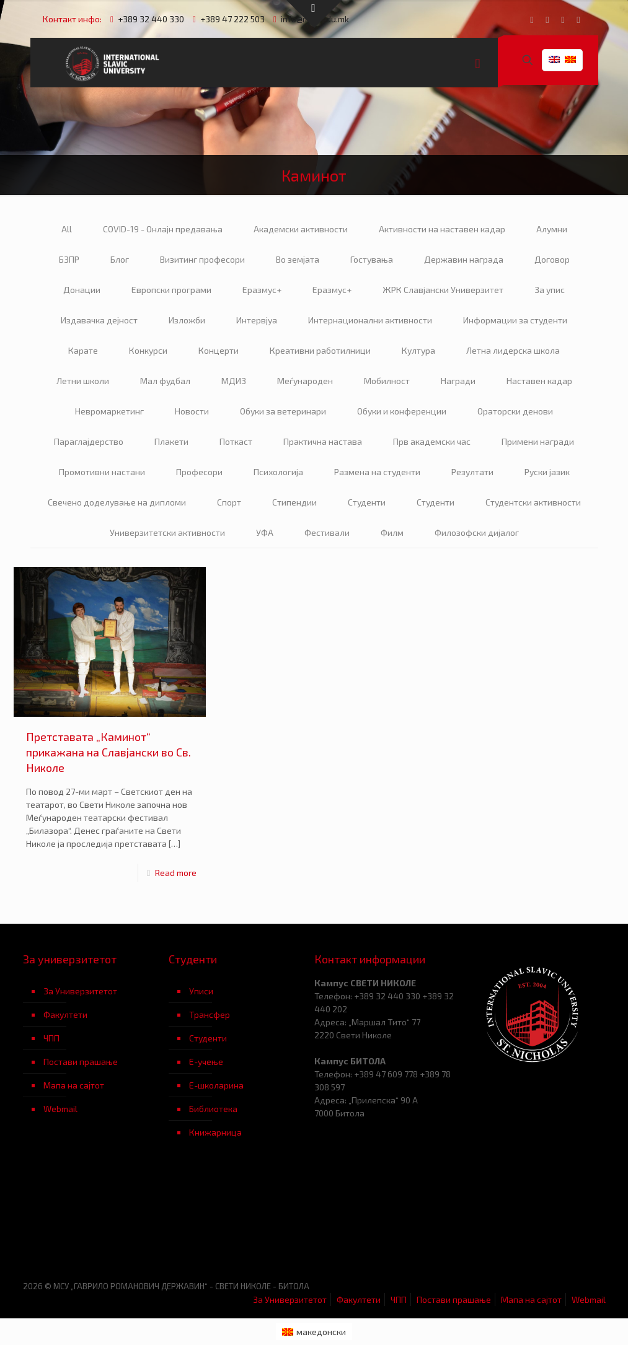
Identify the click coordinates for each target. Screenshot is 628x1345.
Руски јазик (547, 472)
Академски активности (301, 229)
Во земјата (297, 259)
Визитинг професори (202, 259)
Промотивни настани (102, 472)
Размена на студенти (377, 472)
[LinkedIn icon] (563, 19)
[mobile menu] (478, 62)
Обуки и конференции (401, 411)
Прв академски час (432, 441)
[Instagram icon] (578, 19)
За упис (549, 289)
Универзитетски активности (167, 532)
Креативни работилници (320, 350)
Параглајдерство (88, 441)
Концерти (218, 350)
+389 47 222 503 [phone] (232, 19)
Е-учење (206, 1061)
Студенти (367, 502)
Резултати (472, 472)
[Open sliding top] (314, 14)
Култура (418, 350)
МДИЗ (233, 380)
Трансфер (209, 1014)
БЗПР (69, 259)
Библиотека (213, 1108)
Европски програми (171, 289)
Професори (199, 472)
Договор (552, 259)
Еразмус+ (261, 289)
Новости (192, 411)
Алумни (551, 229)
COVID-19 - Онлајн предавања (163, 229)
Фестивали (327, 532)
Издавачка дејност (99, 320)
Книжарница (215, 1132)
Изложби (187, 320)
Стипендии (294, 502)
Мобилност (387, 380)
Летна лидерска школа (513, 350)
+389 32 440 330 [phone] (151, 19)
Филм (392, 532)
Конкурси (148, 350)
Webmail (60, 1108)
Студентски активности (533, 502)
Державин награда (463, 259)
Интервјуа (256, 320)
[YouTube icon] (547, 19)
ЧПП (51, 1038)
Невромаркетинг (109, 411)
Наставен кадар (539, 380)
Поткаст (235, 441)
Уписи (201, 991)
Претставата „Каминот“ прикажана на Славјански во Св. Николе (108, 752)
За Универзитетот (80, 991)
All (66, 229)
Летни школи (82, 380)
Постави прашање (80, 1061)
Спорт (229, 502)
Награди (458, 380)
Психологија (278, 472)
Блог (119, 259)
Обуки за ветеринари (283, 411)
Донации (81, 289)
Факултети (65, 1014)
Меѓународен (305, 380)
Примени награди (538, 441)
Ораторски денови (515, 411)
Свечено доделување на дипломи (117, 502)
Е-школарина (216, 1085)
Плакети (171, 441)
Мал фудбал (165, 380)
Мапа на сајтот (73, 1085)
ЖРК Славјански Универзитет (443, 289)
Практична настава (322, 441)
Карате (83, 350)
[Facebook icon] (532, 19)
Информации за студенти (515, 320)
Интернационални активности (370, 320)
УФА (264, 532)
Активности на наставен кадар (442, 229)
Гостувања (371, 259)
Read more (176, 872)
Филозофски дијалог (477, 532)
